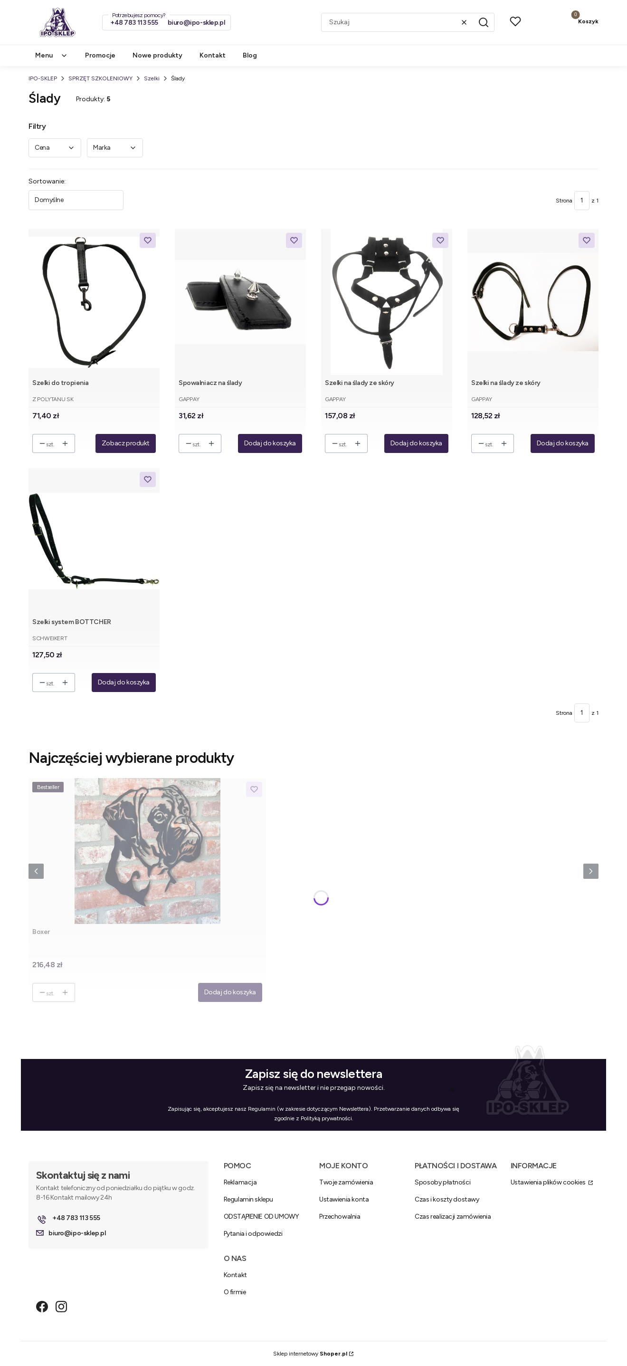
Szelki (152, 78)
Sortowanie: (47, 181)
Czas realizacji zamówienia (453, 1216)
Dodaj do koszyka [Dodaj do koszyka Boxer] (230, 992)
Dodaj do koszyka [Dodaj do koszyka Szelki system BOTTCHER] (124, 682)
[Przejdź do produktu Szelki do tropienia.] (94, 302)
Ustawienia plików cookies (549, 1182)
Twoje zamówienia (346, 1182)
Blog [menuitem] (250, 55)
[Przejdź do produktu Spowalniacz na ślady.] (240, 302)
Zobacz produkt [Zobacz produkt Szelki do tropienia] (126, 443)
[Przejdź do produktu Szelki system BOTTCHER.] (94, 541)
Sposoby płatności (442, 1182)
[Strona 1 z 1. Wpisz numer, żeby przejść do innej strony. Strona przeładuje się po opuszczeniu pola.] (581, 200)
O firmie (235, 1292)
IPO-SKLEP (42, 78)
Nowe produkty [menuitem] (157, 55)
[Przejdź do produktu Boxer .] (147, 851)
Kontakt (235, 1275)
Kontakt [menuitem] (213, 55)
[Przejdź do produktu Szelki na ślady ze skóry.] (386, 302)
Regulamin (262, 1109)
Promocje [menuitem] (100, 55)
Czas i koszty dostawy (447, 1199)
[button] (483, 22)
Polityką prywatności (326, 1118)
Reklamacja (240, 1182)
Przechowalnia (340, 1216)
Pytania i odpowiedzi (253, 1234)
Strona (564, 200)
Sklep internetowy (310, 1353)
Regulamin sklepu (248, 1199)
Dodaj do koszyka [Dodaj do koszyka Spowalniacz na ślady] (270, 443)
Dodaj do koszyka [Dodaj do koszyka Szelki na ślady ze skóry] (416, 443)
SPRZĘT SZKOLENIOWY (100, 78)
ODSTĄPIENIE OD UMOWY (261, 1216)
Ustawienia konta (344, 1199)
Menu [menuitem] (51, 55)
